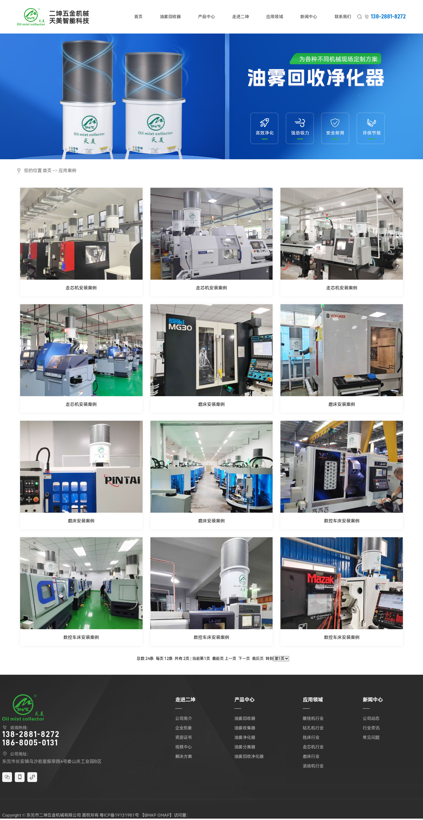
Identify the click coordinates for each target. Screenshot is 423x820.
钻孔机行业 (313, 728)
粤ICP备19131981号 (119, 815)
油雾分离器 (244, 747)
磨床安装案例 (211, 404)
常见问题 (371, 737)
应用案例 (67, 170)
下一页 (244, 658)
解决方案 (183, 756)
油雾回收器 (170, 16)
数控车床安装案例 (342, 521)
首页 (138, 16)
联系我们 (343, 16)
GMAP (163, 815)
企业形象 (183, 728)
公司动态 (371, 718)
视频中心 (183, 747)
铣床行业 (311, 737)
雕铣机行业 (313, 718)
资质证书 (183, 737)
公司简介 (183, 718)
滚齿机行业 (313, 766)
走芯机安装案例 (81, 288)
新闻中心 (308, 16)
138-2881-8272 (388, 17)
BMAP (150, 815)
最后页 (258, 658)
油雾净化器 (244, 737)
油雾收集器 (244, 728)
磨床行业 (311, 756)
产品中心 (206, 16)
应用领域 (274, 16)
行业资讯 (371, 728)
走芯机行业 (313, 747)
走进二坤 (240, 16)
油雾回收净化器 (249, 756)
